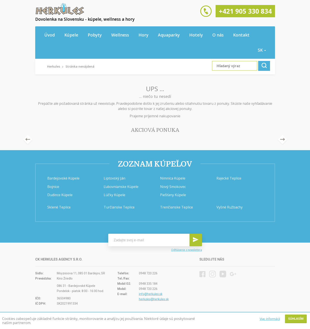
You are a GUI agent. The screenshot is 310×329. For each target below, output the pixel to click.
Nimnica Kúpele (172, 178)
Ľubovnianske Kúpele (121, 186)
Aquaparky (169, 35)
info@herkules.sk (150, 294)
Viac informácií (270, 319)
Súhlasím (296, 318)
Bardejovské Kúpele (63, 178)
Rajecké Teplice (228, 178)
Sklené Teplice (59, 207)
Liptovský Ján (114, 178)
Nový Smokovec (173, 186)
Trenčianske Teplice (176, 207)
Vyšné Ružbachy (229, 207)
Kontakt (241, 35)
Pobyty (95, 35)
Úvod (49, 35)
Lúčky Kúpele (114, 194)
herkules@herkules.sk (154, 299)
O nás (218, 35)
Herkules (53, 66)
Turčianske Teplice (119, 207)
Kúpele (71, 35)
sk (262, 50)
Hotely (196, 35)
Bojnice (53, 186)
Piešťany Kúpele (173, 194)
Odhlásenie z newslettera (186, 250)
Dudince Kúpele (60, 194)
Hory (143, 35)
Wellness (120, 35)
